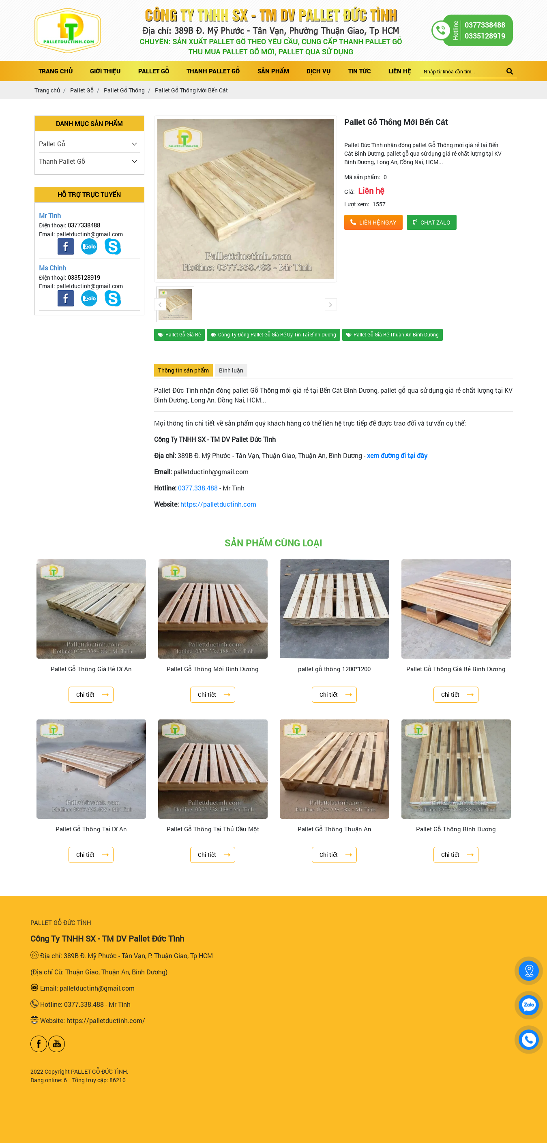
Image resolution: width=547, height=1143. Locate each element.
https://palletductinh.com (218, 504)
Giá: (349, 191)
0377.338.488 (198, 488)
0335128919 (84, 277)
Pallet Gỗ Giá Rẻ (179, 334)
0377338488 (84, 225)
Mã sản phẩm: (362, 177)
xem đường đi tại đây (397, 455)
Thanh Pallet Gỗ (62, 161)
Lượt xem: (356, 204)
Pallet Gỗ (52, 143)
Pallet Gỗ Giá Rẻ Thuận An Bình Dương (392, 334)
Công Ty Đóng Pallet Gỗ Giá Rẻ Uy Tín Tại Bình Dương (273, 334)
